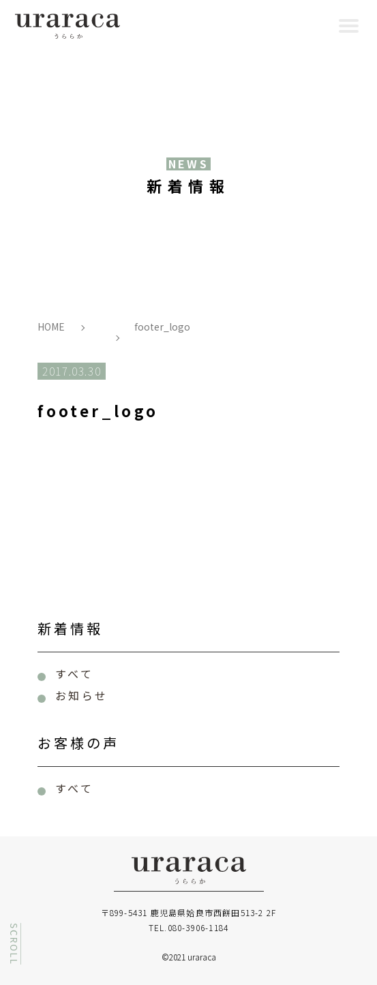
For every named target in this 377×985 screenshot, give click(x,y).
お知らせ (81, 695)
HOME (51, 326)
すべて (74, 673)
